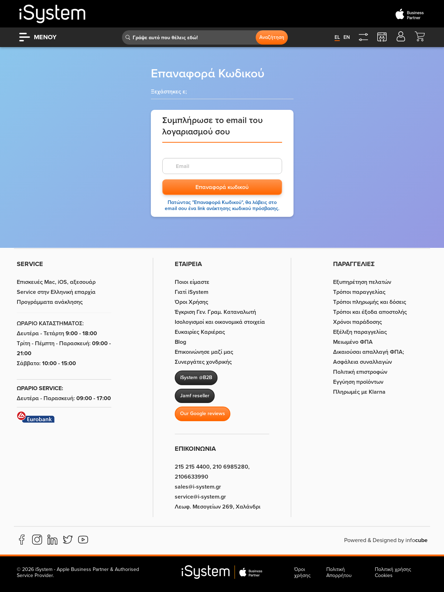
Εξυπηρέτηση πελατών (362, 282)
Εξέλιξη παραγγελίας (360, 332)
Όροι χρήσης (302, 572)
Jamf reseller (194, 396)
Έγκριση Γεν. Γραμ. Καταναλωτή (215, 312)
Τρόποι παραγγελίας (359, 292)
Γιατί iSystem (191, 292)
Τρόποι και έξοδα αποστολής (370, 312)
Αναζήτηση (271, 37)
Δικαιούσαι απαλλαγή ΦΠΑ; (368, 352)
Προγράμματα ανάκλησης (50, 302)
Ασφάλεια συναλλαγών (362, 362)
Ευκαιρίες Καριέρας (200, 332)
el (337, 37)
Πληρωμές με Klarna (359, 391)
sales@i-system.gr (198, 486)
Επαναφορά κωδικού (222, 187)
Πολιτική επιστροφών (360, 372)
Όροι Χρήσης (191, 302)
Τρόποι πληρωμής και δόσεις (369, 302)
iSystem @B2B (196, 377)
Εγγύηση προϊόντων (358, 382)
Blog (180, 342)
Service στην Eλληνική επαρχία (56, 292)
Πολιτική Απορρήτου (339, 572)
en (346, 37)
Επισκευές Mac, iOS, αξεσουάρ (56, 282)
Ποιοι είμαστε (192, 282)
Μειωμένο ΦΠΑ (353, 342)
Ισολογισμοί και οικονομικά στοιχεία (220, 322)
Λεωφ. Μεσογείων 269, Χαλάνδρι (217, 506)
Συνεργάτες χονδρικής (203, 362)
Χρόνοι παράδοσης (357, 322)
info (416, 540)
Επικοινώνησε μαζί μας (204, 352)
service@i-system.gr (200, 496)
